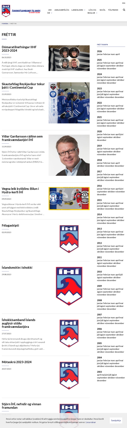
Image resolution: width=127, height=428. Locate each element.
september (111, 65)
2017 (99, 171)
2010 (99, 271)
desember (111, 68)
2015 (99, 200)
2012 (99, 243)
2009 (99, 286)
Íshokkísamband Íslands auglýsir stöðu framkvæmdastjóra (18, 323)
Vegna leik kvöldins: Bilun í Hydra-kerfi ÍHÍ (20, 190)
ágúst (103, 65)
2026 (99, 51)
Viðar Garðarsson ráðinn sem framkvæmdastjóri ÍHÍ (22, 138)
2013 (99, 228)
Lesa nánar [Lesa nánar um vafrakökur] (91, 422)
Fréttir (13, 23)
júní (99, 80)
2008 (99, 300)
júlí (98, 65)
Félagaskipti (10, 225)
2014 (99, 214)
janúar (100, 54)
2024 (99, 74)
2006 (99, 329)
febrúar (107, 54)
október (120, 65)
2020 (99, 131)
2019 (99, 145)
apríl (118, 54)
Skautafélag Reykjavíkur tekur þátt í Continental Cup (23, 85)
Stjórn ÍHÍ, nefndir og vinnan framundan (21, 405)
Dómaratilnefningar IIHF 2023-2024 (19, 48)
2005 (99, 343)
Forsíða (5, 23)
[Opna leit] (124, 9)
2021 (99, 117)
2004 (99, 357)
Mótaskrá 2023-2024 (17, 362)
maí (121, 62)
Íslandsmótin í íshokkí (17, 267)
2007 (99, 314)
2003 (99, 372)
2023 (99, 88)
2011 (99, 257)
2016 (99, 185)
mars (113, 54)
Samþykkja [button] (116, 420)
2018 (99, 160)
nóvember (102, 68)
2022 (99, 102)
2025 (99, 60)
